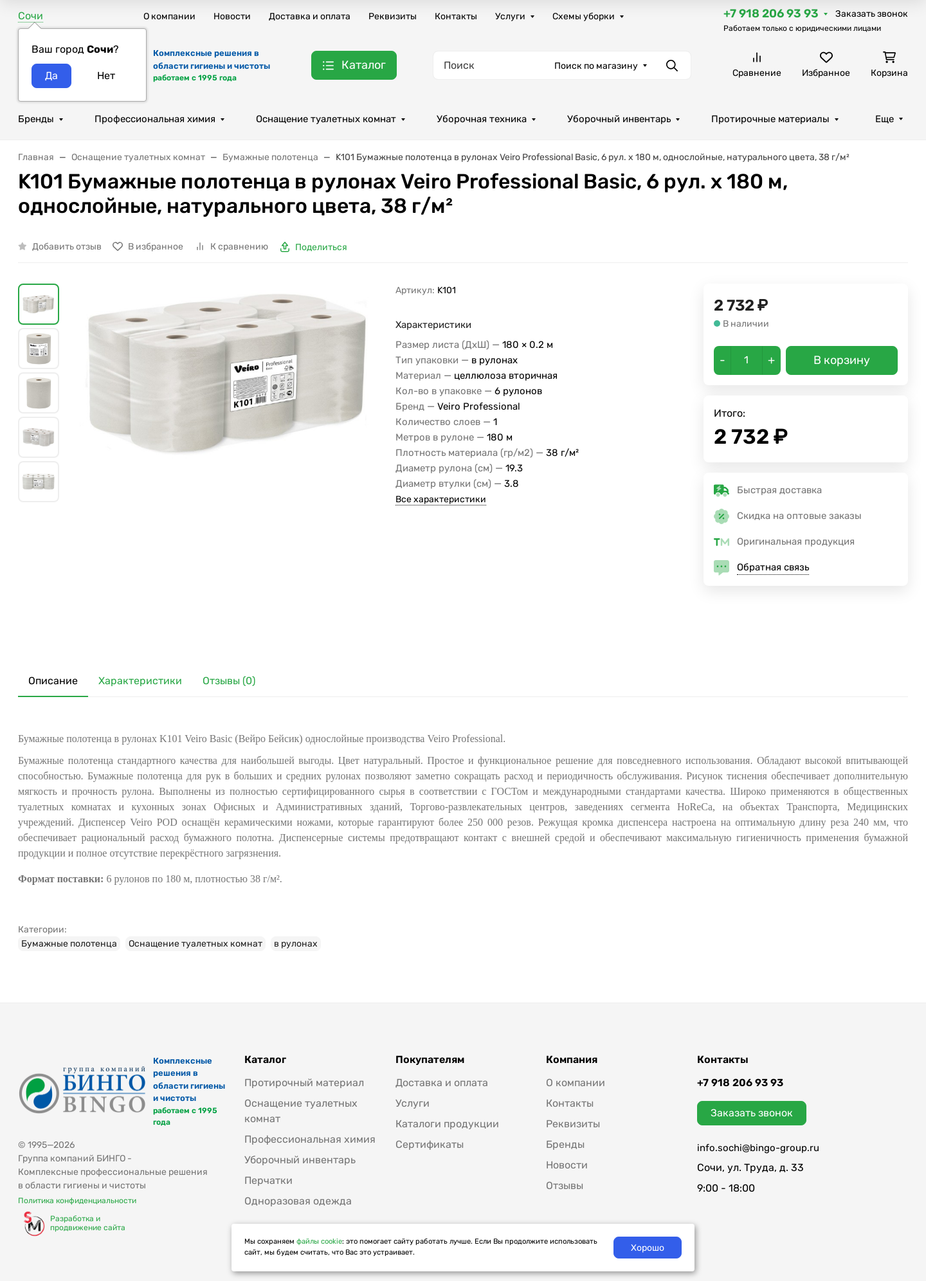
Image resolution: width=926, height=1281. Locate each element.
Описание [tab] (53, 681)
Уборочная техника (482, 119)
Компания (571, 1060)
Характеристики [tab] (140, 681)
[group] (230, 465)
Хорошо (647, 1247)
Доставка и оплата (309, 16)
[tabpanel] (463, 836)
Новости (232, 16)
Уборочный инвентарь (619, 119)
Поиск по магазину (596, 65)
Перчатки (268, 1180)
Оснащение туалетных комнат (326, 119)
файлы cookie (319, 1241)
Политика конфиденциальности (77, 1200)
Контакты (456, 16)
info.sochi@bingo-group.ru (758, 1148)
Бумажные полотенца (69, 943)
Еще (884, 119)
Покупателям (429, 1060)
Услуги (510, 16)
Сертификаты (429, 1144)
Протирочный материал (304, 1083)
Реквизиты (392, 16)
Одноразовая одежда (298, 1201)
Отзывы (564, 1185)
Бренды (36, 119)
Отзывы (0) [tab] (229, 681)
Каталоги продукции (447, 1124)
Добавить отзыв (67, 246)
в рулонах (296, 943)
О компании (169, 16)
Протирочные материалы (770, 119)
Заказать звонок (871, 13)
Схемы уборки (583, 16)
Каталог (265, 1060)
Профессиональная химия (155, 119)
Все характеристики (440, 499)
